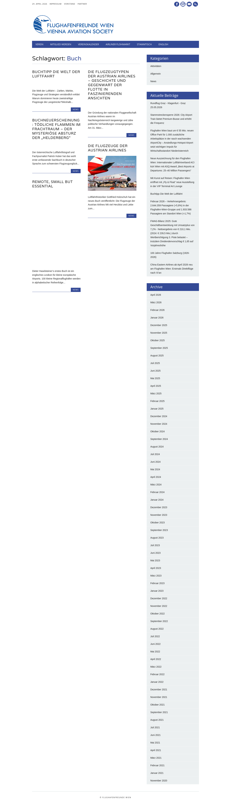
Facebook (176, 4)
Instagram (182, 4)
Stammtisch (144, 44)
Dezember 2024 (158, 416)
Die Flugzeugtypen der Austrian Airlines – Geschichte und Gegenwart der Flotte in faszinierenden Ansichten (111, 84)
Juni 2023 (155, 553)
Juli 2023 (155, 545)
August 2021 (157, 720)
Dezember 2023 (158, 507)
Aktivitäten (155, 66)
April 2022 (155, 659)
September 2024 (159, 439)
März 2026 (156, 302)
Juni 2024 (155, 461)
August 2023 (157, 537)
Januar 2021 (157, 773)
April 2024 (155, 477)
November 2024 (158, 423)
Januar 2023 (157, 590)
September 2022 (159, 621)
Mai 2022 (155, 651)
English (163, 44)
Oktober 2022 (157, 613)
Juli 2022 (155, 636)
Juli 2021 (155, 727)
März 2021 (156, 757)
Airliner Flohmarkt (118, 44)
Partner (82, 4)
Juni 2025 (155, 370)
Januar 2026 (157, 317)
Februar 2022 (157, 674)
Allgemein (155, 73)
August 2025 (157, 355)
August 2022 (157, 628)
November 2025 (158, 332)
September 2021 (159, 712)
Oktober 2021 (157, 704)
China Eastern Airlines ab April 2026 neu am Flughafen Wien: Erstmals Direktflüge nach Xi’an (171, 268)
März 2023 (156, 575)
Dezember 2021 (158, 689)
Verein (39, 44)
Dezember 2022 (158, 598)
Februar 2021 (157, 765)
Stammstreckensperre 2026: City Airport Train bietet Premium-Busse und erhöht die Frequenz (171, 119)
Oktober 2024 (157, 431)
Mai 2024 (155, 469)
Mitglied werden (60, 44)
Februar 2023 (157, 583)
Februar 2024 (157, 492)
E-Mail (189, 4)
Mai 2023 (155, 560)
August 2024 (157, 446)
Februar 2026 (157, 310)
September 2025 (159, 348)
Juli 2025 (155, 363)
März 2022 (156, 666)
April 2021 (155, 750)
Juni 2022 (155, 644)
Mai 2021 (155, 742)
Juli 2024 (155, 454)
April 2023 (155, 568)
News (76, 109)
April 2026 (155, 294)
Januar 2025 (157, 408)
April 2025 (155, 386)
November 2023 (158, 515)
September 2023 (159, 530)
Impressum (56, 4)
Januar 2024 (157, 499)
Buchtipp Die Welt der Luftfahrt (56, 73)
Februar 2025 (157, 401)
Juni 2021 (155, 735)
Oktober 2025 (157, 340)
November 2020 (158, 780)
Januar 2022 (157, 682)
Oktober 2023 (157, 522)
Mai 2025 (155, 378)
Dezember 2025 (158, 325)
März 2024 (156, 484)
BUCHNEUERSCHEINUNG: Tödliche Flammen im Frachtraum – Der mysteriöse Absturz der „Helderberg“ (56, 129)
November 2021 (158, 697)
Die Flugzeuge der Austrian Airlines (107, 148)
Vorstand (69, 4)
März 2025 (156, 393)
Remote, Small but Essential (52, 183)
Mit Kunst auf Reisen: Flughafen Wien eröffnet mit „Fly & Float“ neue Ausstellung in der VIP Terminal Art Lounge (172, 182)
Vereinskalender (88, 44)
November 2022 (158, 606)
